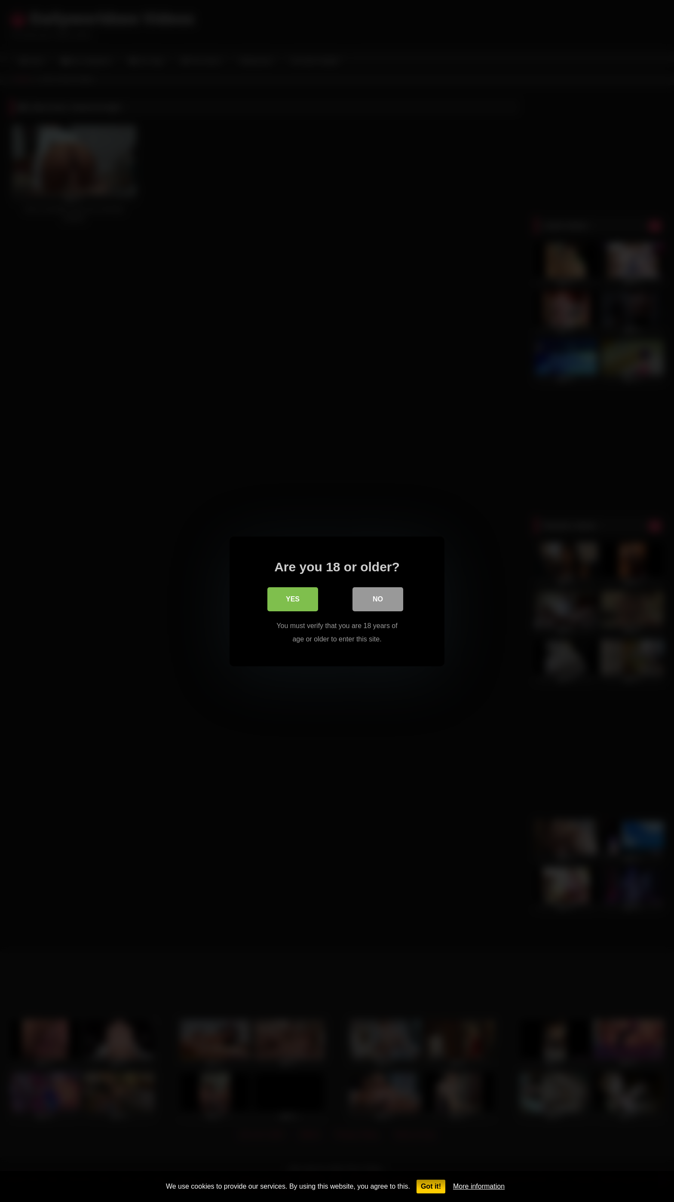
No (378, 598)
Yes (293, 598)
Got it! (431, 1186)
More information (479, 1186)
